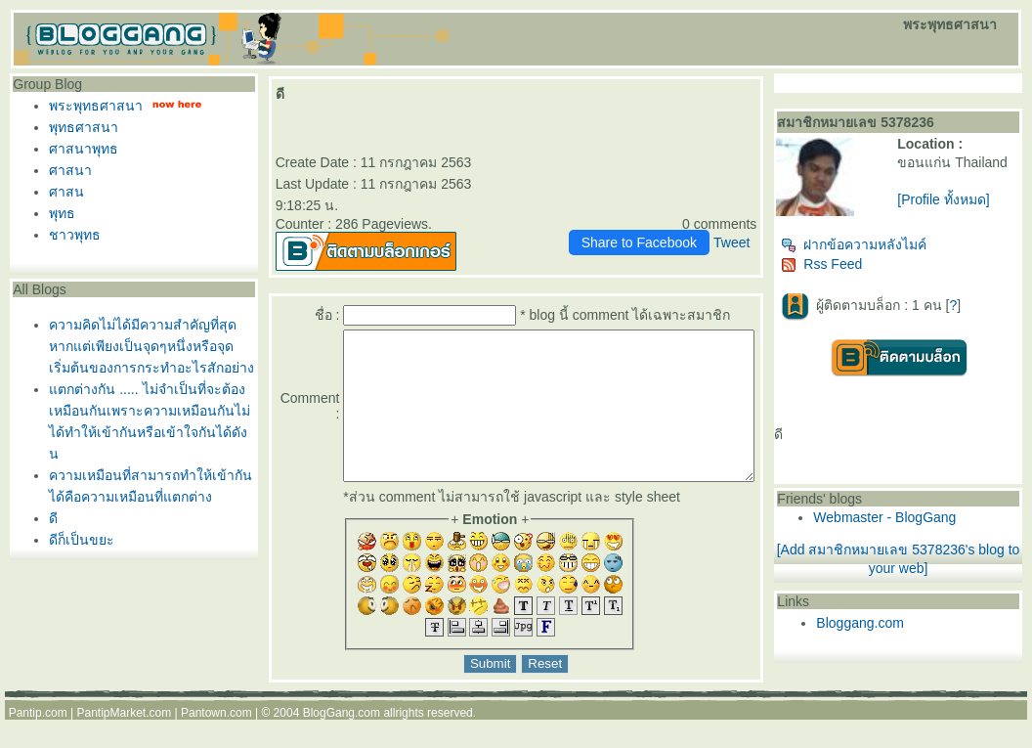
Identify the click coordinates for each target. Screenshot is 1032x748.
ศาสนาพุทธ (78, 148)
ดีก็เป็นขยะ (76, 540)
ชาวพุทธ (70, 234)
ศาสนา (65, 170)
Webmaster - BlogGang (922, 525)
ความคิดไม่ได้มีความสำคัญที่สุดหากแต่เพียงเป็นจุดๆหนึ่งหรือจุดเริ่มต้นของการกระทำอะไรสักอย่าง (146, 346)
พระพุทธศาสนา (91, 105)
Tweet (769, 221)
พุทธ (57, 213)
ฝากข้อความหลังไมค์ (892, 252)
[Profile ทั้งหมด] (968, 215)
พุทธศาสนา (78, 127)
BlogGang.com (341, 720)
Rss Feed (859, 272)
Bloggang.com (898, 630)
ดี (48, 518)
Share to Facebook (676, 221)
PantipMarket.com (123, 720)
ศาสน (61, 191)
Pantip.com (38, 720)
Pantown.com (216, 720)
